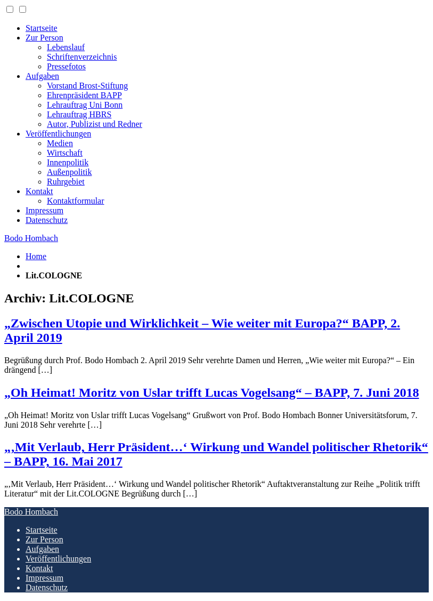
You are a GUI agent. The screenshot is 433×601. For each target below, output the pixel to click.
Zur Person (44, 37)
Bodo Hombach (31, 238)
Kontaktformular (75, 200)
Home (36, 256)
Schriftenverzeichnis (82, 56)
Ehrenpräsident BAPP (84, 95)
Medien (60, 143)
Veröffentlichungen (58, 133)
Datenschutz (47, 220)
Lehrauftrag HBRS (79, 114)
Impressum (44, 210)
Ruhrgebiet (66, 181)
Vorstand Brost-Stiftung (87, 85)
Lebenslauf (66, 47)
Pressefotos (66, 66)
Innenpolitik (67, 162)
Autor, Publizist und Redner (94, 124)
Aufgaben (42, 76)
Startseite (42, 28)
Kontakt (39, 191)
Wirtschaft (65, 152)
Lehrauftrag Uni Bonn (84, 104)
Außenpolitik (69, 172)
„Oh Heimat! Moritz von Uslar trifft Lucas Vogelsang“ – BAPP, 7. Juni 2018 (211, 392)
